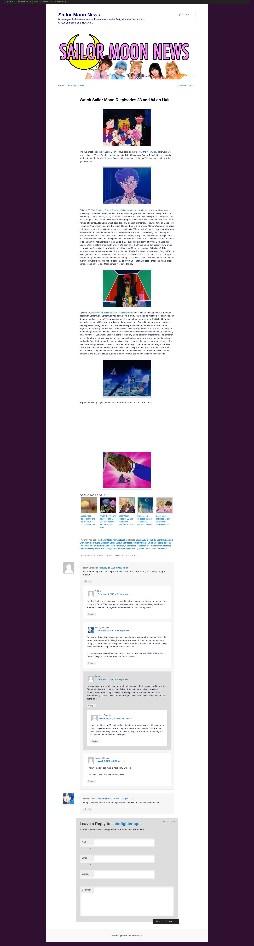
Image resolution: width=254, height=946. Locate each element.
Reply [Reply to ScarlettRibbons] (91, 781)
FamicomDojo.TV (24, 2)
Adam (141, 549)
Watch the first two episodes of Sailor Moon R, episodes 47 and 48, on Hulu (108, 522)
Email (87, 859)
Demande (151, 540)
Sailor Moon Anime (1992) (113, 540)
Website (86, 874)
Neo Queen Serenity (99, 543)
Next (192, 85)
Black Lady (141, 540)
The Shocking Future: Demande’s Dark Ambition (113, 210)
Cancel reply (168, 821)
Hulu (140, 152)
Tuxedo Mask (119, 549)
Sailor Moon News (58, 2)
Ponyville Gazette (41, 2)
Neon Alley (152, 152)
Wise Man (130, 549)
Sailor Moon (127, 543)
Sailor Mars (115, 543)
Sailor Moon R (140, 543)
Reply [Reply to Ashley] (91, 614)
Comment (86, 890)
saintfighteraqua (126, 823)
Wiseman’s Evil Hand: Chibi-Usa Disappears (112, 312)
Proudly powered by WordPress (127, 935)
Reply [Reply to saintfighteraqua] (91, 663)
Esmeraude (162, 540)
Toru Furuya (106, 549)
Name (87, 843)
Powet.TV (10, 2)
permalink (162, 549)
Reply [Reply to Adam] (91, 705)
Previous (181, 85)
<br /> (117, 427)
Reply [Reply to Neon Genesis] (88, 581)
